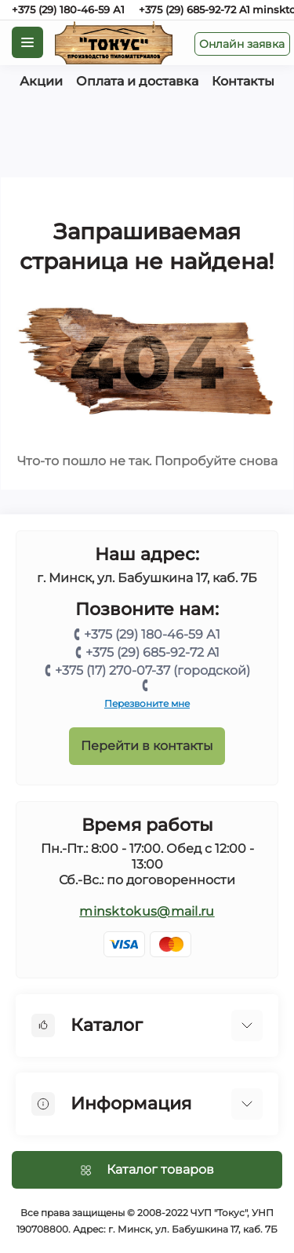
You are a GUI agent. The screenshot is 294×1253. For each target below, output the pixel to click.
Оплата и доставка (137, 81)
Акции (41, 81)
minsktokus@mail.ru (146, 911)
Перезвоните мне (147, 703)
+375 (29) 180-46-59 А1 (68, 9)
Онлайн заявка (242, 44)
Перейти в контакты (147, 745)
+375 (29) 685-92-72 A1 (194, 9)
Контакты (243, 81)
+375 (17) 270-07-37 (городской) (152, 670)
